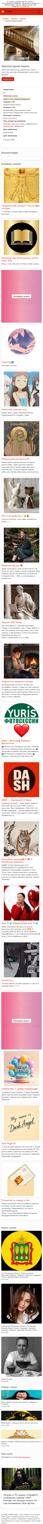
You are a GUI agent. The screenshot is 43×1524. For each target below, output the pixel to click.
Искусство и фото (10, 118)
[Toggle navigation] (39, 11)
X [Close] (40, 4)
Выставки (7, 124)
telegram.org (24, 6)
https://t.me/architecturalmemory (16, 99)
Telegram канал (24, 1457)
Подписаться (8, 79)
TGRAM (6, 11)
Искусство (15, 124)
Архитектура (8, 126)
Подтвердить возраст (21, 296)
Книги (22, 124)
